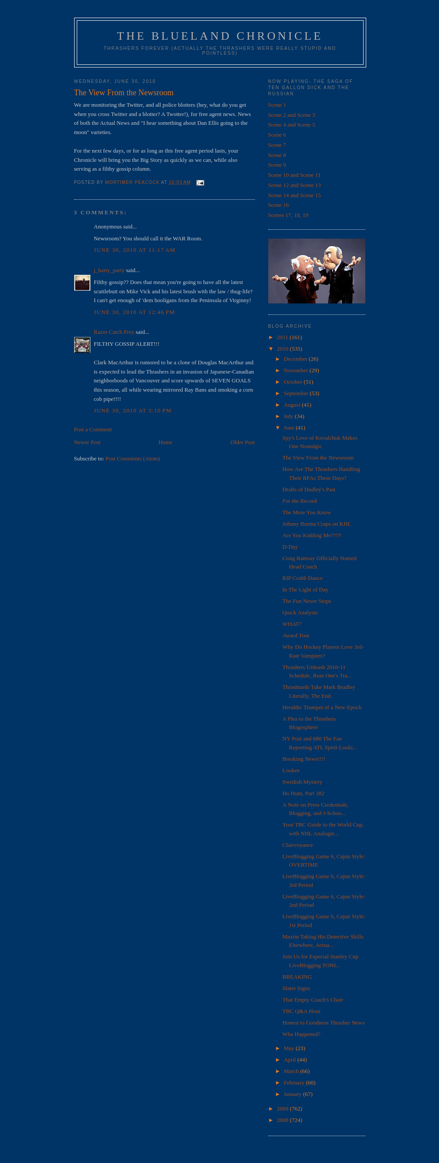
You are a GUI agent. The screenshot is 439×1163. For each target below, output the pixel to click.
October (294, 381)
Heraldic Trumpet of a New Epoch (321, 707)
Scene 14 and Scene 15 (294, 195)
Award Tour (296, 635)
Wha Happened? (301, 1034)
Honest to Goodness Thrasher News (323, 1022)
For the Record (299, 500)
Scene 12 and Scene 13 (294, 185)
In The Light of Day (305, 589)
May (290, 1048)
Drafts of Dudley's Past (308, 489)
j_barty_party (109, 270)
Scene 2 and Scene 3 (291, 115)
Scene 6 (277, 134)
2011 (283, 337)
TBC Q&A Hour (301, 1011)
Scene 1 (277, 104)
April (290, 1059)
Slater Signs (296, 988)
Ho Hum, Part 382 (303, 793)
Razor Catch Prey (114, 332)
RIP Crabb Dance (302, 578)
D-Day (290, 546)
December (296, 358)
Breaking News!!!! (304, 758)
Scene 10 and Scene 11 (294, 175)
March (292, 1071)
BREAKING (297, 976)
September (297, 393)
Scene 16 (278, 205)
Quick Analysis (300, 612)
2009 (283, 1108)
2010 (283, 348)
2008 (283, 1120)
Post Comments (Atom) (132, 458)
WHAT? (291, 624)
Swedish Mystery (302, 781)
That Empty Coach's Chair (312, 999)
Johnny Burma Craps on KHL (316, 523)
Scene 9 (277, 164)
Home (165, 442)
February (295, 1082)
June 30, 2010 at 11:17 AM (135, 250)
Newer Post (87, 442)
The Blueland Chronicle (220, 36)
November (296, 370)
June (290, 427)
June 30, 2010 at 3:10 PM (133, 410)
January (293, 1094)
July (289, 416)
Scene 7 (277, 145)
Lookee (291, 770)
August (293, 404)
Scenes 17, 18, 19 (288, 215)
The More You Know (306, 512)
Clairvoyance (297, 844)
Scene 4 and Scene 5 (291, 124)
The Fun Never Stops (306, 601)
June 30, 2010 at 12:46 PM (135, 312)
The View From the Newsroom (317, 457)
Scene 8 (277, 155)
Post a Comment (93, 429)
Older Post (242, 442)
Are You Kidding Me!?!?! (311, 535)
